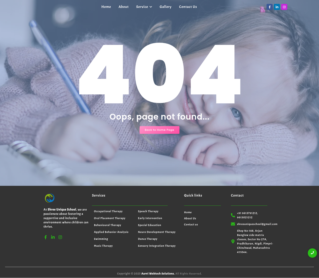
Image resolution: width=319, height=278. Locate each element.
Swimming (101, 239)
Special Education (149, 225)
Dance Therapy (147, 239)
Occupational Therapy (108, 211)
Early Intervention (150, 218)
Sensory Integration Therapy (157, 246)
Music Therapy (103, 246)
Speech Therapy (148, 211)
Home (188, 212)
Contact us (191, 224)
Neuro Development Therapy (157, 232)
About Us (190, 218)
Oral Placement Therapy (110, 218)
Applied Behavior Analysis (111, 232)
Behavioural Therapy (107, 225)
